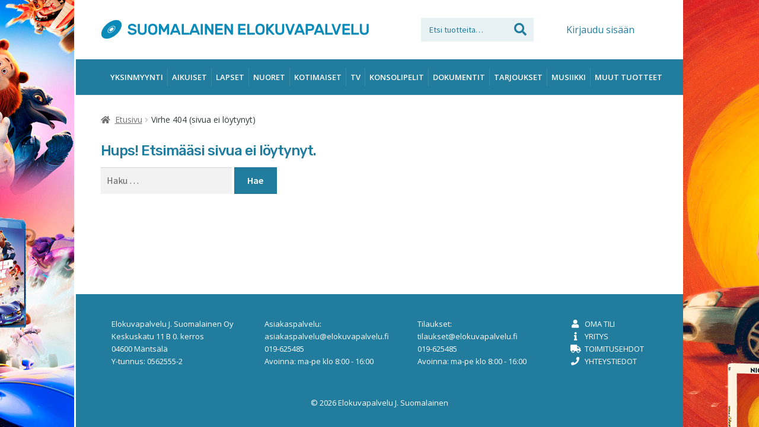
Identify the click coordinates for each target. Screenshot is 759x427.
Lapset (230, 77)
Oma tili (600, 323)
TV (355, 77)
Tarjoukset (518, 77)
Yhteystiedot (611, 361)
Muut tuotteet (628, 77)
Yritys (596, 336)
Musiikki (568, 77)
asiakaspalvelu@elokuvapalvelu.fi (326, 336)
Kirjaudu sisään (600, 29)
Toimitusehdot (614, 348)
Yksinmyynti (136, 77)
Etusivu (128, 119)
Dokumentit (459, 77)
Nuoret (269, 77)
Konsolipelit (396, 77)
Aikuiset (189, 77)
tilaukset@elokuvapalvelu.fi (467, 336)
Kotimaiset (318, 77)
